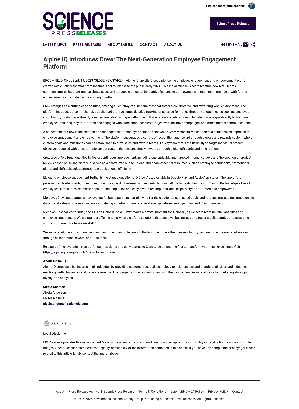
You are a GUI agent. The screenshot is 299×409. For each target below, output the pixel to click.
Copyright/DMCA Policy (187, 391)
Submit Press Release (119, 391)
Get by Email (235, 44)
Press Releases (87, 44)
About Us (173, 44)
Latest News (55, 44)
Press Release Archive (83, 391)
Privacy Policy (218, 391)
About (60, 391)
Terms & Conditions (152, 391)
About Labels (120, 44)
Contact (148, 44)
